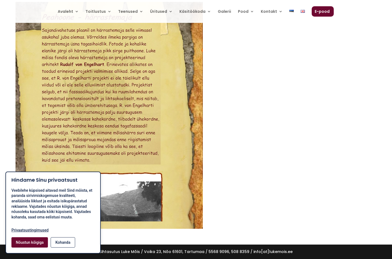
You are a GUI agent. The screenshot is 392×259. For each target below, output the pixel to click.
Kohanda (62, 242)
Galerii (224, 12)
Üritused (158, 12)
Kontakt (269, 12)
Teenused (128, 12)
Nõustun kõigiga (30, 242)
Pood (243, 12)
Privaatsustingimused (29, 230)
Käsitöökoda (192, 12)
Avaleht (65, 12)
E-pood (322, 12)
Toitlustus (95, 12)
